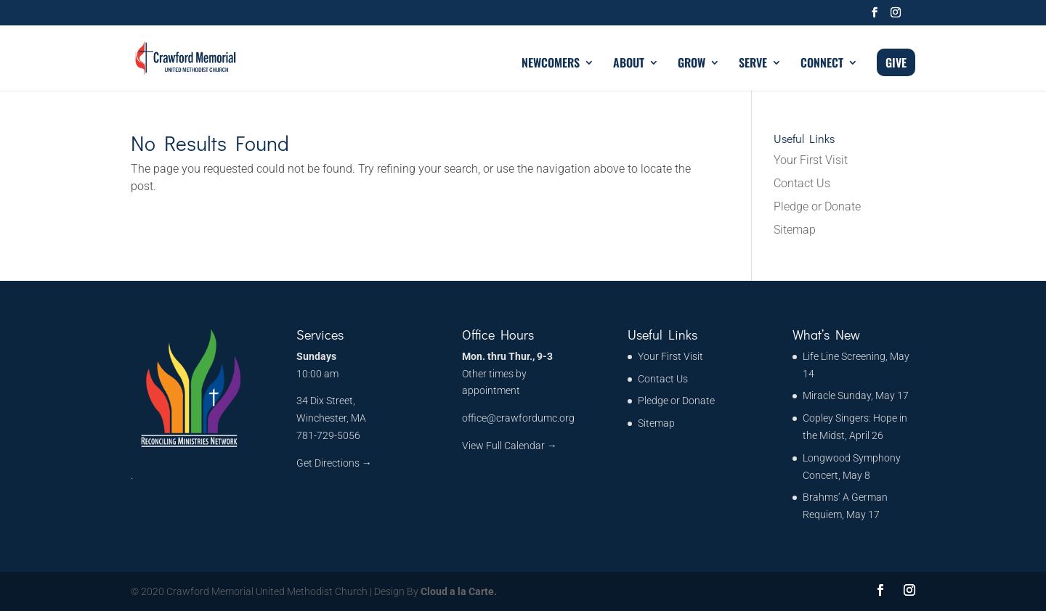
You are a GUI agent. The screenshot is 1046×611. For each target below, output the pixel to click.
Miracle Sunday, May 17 (856, 395)
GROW (691, 64)
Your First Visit (811, 160)
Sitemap (795, 230)
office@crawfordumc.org (518, 418)
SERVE (753, 64)
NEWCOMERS (551, 64)
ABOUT (628, 64)
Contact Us (802, 183)
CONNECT (821, 64)
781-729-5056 (328, 435)
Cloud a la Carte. (457, 591)
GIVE (896, 62)
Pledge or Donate (817, 206)
